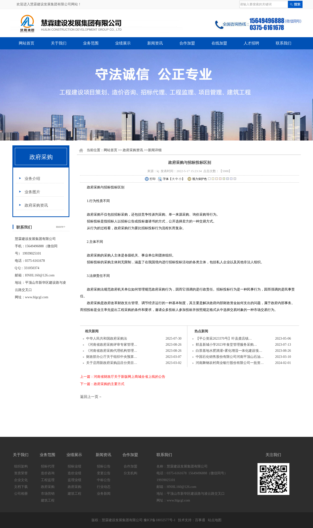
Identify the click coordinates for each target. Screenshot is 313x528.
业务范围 (91, 43)
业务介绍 (32, 178)
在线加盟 (219, 43)
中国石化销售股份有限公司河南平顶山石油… (230, 357)
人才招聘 (251, 43)
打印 (150, 179)
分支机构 (130, 473)
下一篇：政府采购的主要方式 (102, 384)
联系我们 (283, 43)
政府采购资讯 (36, 205)
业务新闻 (103, 493)
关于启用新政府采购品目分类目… (111, 363)
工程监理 (48, 480)
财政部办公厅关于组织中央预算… (111, 357)
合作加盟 (187, 43)
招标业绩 (74, 466)
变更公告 (103, 473)
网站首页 (26, 43)
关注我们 (273, 455)
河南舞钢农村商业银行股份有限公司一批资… (230, 363)
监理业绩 (74, 480)
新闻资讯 (155, 43)
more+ (60, 227)
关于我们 (58, 43)
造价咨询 (48, 473)
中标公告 (103, 480)
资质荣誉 (21, 473)
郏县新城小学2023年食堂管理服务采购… (226, 344)
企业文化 (21, 480)
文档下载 (21, 487)
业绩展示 (123, 43)
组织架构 (21, 466)
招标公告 (103, 466)
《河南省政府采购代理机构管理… (111, 350)
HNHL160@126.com (40, 275)
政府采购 (41, 157)
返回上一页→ (91, 397)
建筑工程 (48, 500)
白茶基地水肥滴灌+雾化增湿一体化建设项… (229, 350)
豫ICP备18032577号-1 (159, 520)
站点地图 (214, 520)
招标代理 (48, 466)
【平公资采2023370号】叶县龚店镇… (224, 338)
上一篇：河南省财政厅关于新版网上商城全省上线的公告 (122, 376)
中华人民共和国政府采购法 (106, 338)
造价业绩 (74, 473)
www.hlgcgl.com (36, 297)
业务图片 (32, 192)
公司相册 (21, 493)
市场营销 (48, 493)
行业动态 (103, 487)
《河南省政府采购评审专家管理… (111, 344)
